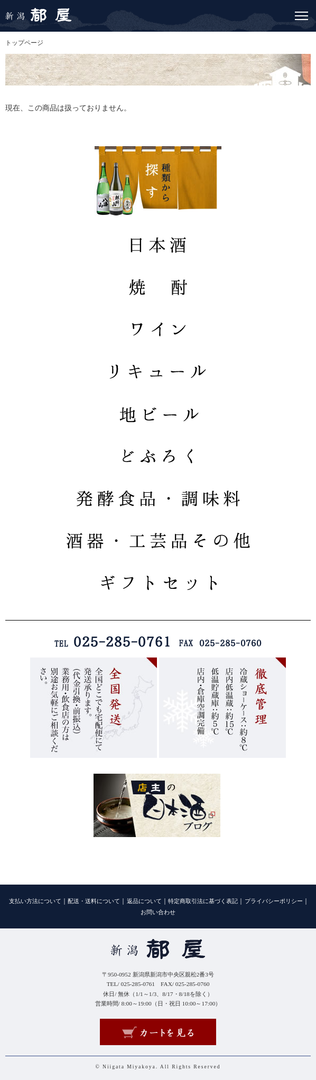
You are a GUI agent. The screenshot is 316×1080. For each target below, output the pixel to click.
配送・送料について (94, 901)
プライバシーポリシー (274, 901)
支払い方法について (35, 901)
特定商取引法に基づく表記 (203, 901)
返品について (144, 901)
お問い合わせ (158, 912)
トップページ (24, 42)
